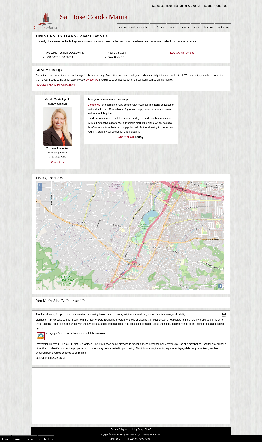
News (196, 27)
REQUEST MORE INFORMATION (55, 84)
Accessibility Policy (134, 429)
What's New (158, 27)
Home (5, 439)
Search (185, 27)
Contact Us (223, 27)
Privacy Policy (117, 429)
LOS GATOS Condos (182, 52)
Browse (172, 27)
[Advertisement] (131, 394)
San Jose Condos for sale (133, 27)
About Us (208, 27)
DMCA (148, 429)
